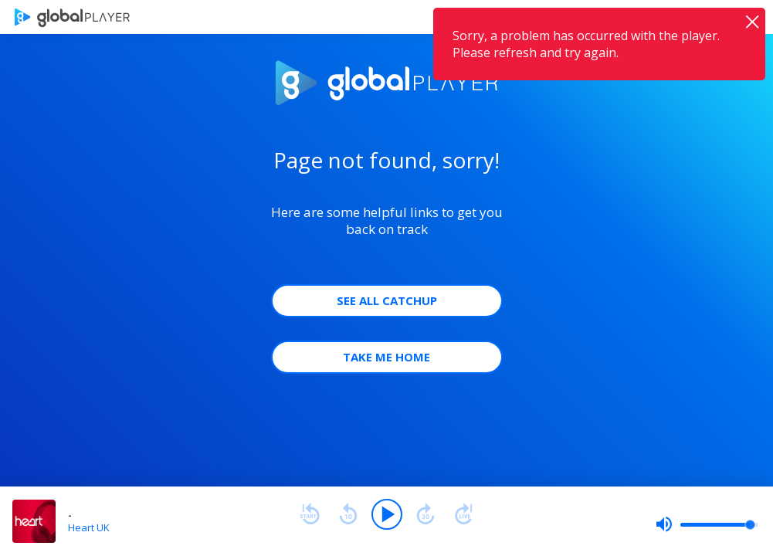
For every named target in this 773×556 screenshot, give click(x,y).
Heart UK (89, 527)
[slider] (706, 524)
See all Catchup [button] (387, 300)
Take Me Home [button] (386, 356)
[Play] (386, 514)
